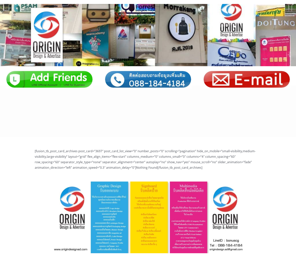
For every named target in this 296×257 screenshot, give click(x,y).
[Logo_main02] (47, 9)
